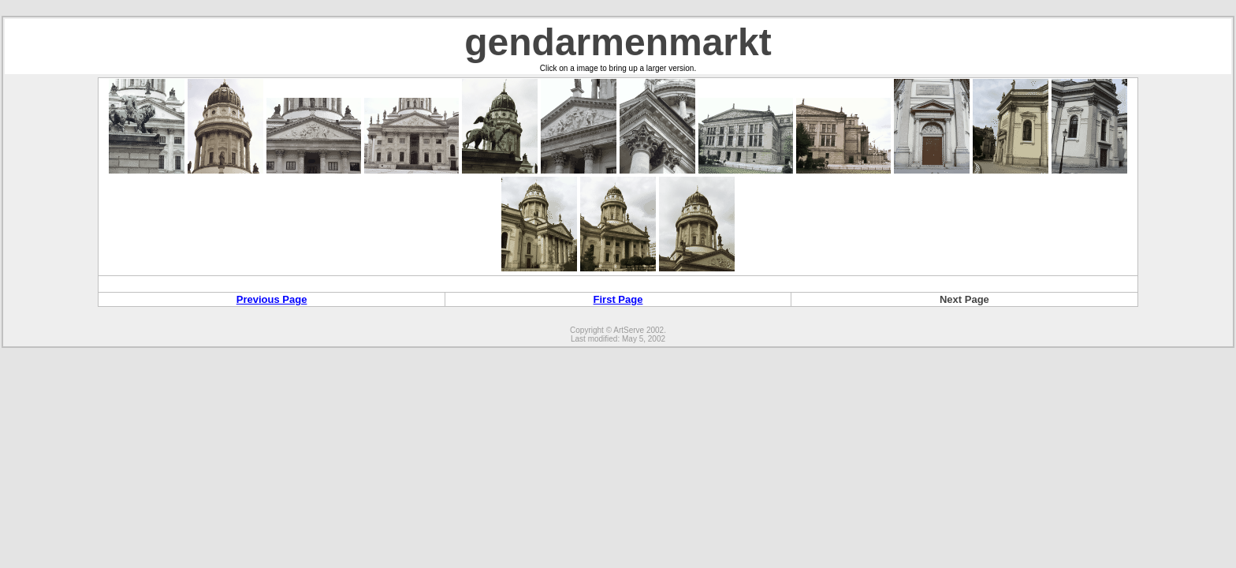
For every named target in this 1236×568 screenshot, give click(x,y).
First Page (618, 299)
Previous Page (271, 299)
